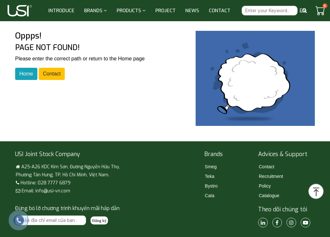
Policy (265, 186)
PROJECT (165, 10)
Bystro (211, 186)
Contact (52, 73)
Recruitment (271, 176)
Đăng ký (99, 220)
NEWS (192, 10)
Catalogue (269, 195)
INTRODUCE (61, 10)
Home (26, 73)
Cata (210, 195)
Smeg (211, 166)
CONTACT (219, 10)
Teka (210, 176)
